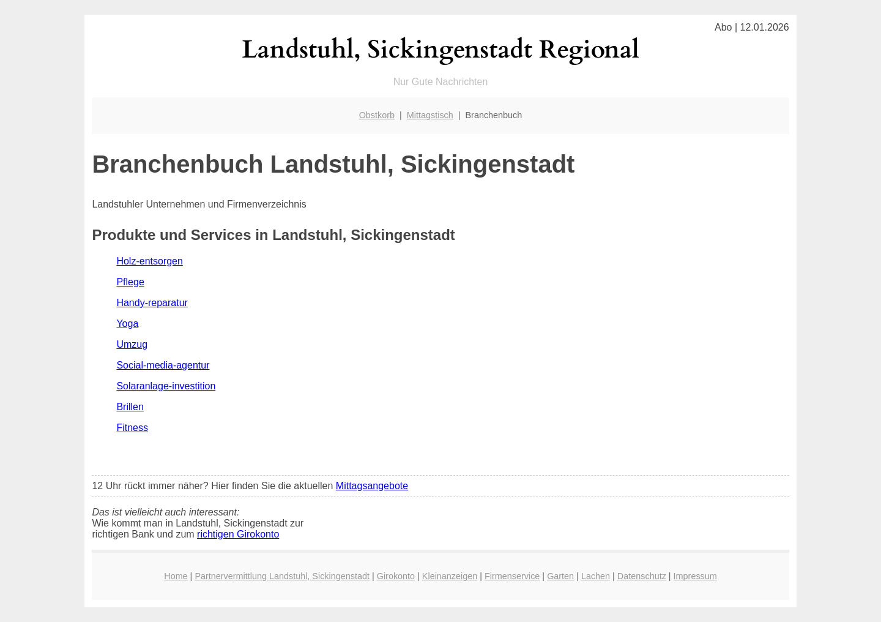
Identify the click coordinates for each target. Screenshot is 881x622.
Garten (560, 576)
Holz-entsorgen (149, 261)
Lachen (595, 576)
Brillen (129, 407)
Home (175, 576)
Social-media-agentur (162, 365)
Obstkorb (377, 115)
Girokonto (396, 576)
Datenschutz (641, 576)
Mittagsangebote (372, 486)
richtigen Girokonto (238, 534)
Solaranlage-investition (165, 386)
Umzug (131, 344)
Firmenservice (512, 576)
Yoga (127, 323)
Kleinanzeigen (449, 576)
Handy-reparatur (152, 303)
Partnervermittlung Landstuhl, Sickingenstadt (282, 576)
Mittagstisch (430, 115)
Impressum (695, 576)
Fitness (132, 427)
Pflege (130, 282)
